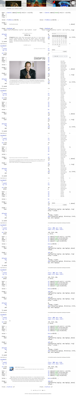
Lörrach (36, 38)
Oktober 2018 (63, 170)
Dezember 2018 (63, 168)
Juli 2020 (62, 142)
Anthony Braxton (28, 37)
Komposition (41, 80)
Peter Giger (25, 39)
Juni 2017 (62, 192)
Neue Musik (20, 39)
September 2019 (64, 155)
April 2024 (62, 89)
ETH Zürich (11, 38)
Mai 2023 (62, 97)
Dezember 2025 (64, 65)
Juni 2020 (62, 143)
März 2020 (62, 147)
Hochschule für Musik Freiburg (14, 161)
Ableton (16, 37)
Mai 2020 (62, 145)
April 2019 (62, 162)
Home (13, 8)
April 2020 (62, 146)
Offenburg (20, 80)
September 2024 (64, 84)
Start (10, 24)
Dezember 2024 (64, 81)
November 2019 (63, 153)
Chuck (40, 37)
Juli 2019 (62, 158)
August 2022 (63, 108)
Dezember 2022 (64, 103)
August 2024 (63, 85)
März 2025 (62, 77)
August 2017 (63, 189)
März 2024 (62, 90)
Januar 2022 (63, 117)
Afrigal (27, 33)
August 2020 (63, 140)
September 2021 (64, 123)
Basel (32, 37)
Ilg (43, 58)
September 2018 (64, 172)
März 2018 (62, 180)
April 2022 (62, 113)
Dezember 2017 (63, 184)
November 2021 (63, 120)
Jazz (23, 38)
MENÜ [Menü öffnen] (73, 2)
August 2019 (63, 157)
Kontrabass (37, 80)
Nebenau (15, 39)
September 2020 (64, 139)
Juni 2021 (62, 127)
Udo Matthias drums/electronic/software (22, 40)
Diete (37, 58)
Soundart (11, 40)
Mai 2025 (62, 74)
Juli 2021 (62, 126)
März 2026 (62, 61)
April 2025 (62, 75)
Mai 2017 (62, 193)
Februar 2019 (63, 165)
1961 (16, 80)
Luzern (39, 38)
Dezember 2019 (63, 151)
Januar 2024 (63, 93)
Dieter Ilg (43, 37)
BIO (10, 320)
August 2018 (63, 173)
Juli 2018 (62, 174)
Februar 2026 (63, 62)
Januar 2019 (63, 166)
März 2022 (62, 115)
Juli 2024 (62, 86)
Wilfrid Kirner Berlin (41, 40)
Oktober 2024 (63, 82)
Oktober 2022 (63, 105)
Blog (12, 24)
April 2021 (62, 130)
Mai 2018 (62, 177)
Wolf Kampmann (14, 81)
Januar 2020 (63, 150)
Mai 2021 (62, 128)
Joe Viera (18, 159)
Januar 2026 (63, 63)
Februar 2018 (63, 181)
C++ (37, 37)
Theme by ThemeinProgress (34, 393)
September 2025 (64, 69)
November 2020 (64, 136)
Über (14, 24)
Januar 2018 (63, 182)
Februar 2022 (63, 116)
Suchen (53, 49)
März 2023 (62, 100)
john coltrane (27, 38)
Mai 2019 (62, 161)
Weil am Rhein (33, 40)
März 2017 (62, 196)
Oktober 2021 (63, 122)
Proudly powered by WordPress (45, 393)
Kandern (32, 38)
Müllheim (11, 39)
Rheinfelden (42, 39)
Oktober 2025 (63, 67)
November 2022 (64, 104)
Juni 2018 (62, 176)
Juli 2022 (62, 109)
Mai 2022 (62, 112)
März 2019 (62, 163)
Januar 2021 (63, 134)
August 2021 (63, 124)
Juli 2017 (62, 191)
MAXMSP (43, 38)
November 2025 (64, 66)
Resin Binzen (36, 39)
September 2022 (64, 107)
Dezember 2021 (63, 119)
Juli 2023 (62, 94)
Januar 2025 (63, 80)
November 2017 (63, 185)
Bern (35, 37)
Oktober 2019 (63, 154)
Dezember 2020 (64, 135)
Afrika (23, 37)
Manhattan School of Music (26, 162)
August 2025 (63, 70)
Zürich (44, 42)
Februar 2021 (63, 132)
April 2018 (62, 178)
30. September (13, 80)
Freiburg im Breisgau (18, 38)
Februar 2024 (63, 92)
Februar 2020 (63, 149)
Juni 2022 (62, 111)
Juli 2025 (62, 71)
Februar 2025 (63, 78)
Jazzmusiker (32, 80)
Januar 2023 (63, 101)
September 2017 (64, 188)
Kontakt (16, 24)
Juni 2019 (62, 159)
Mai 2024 (62, 88)
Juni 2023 (62, 96)
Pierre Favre (31, 39)
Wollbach (11, 42)
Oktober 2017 (63, 186)
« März (59, 46)
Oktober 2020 (63, 138)
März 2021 (62, 131)
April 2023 (62, 98)
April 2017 (62, 195)
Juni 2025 (62, 73)
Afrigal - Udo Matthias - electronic (38, 3)
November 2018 (63, 169)
